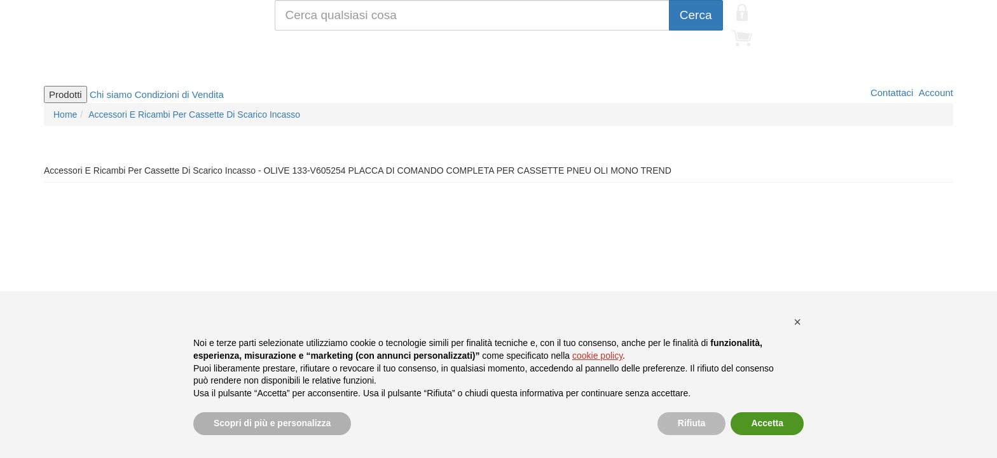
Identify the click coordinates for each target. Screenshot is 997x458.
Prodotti (65, 94)
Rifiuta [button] (692, 423)
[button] (797, 322)
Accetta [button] (767, 423)
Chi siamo (111, 94)
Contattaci (891, 92)
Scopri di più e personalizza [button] (272, 423)
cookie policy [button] (597, 355)
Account (934, 92)
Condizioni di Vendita (179, 94)
